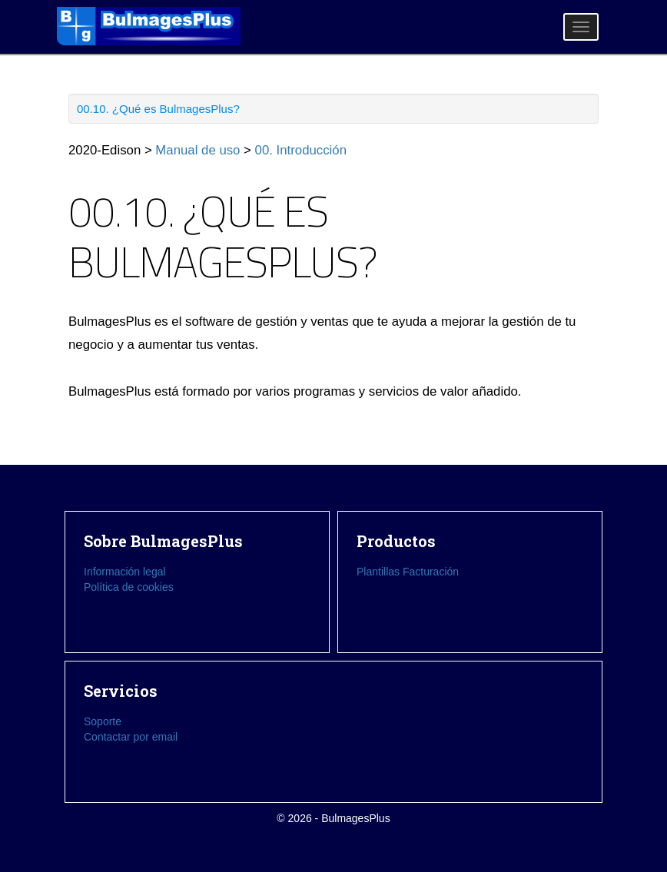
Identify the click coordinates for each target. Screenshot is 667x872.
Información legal (125, 571)
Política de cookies (129, 587)
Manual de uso (197, 150)
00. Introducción (301, 150)
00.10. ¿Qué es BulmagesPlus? (158, 108)
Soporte (102, 721)
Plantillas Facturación (408, 571)
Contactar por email (131, 737)
